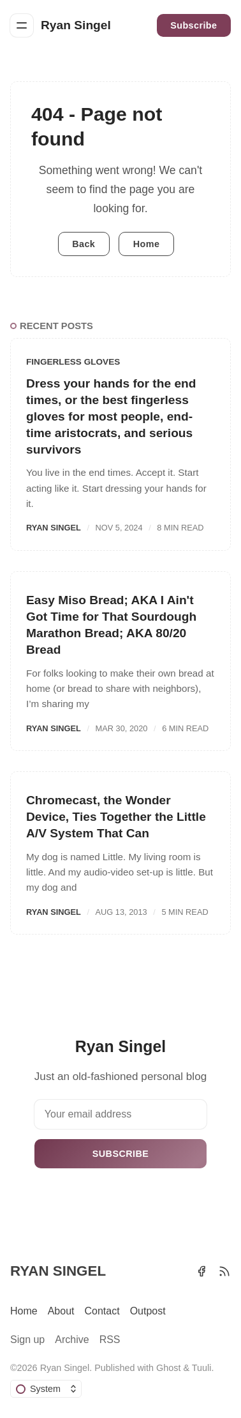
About (61, 1311)
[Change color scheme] (46, 1389)
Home (146, 244)
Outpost (148, 1311)
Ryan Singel (53, 527)
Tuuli (202, 1368)
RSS (109, 1339)
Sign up (27, 1339)
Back (83, 244)
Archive (72, 1339)
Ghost (168, 1368)
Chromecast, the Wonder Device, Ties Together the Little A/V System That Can (116, 816)
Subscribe (193, 25)
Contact (102, 1311)
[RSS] (224, 1271)
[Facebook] (201, 1271)
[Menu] (21, 25)
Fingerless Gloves (73, 362)
